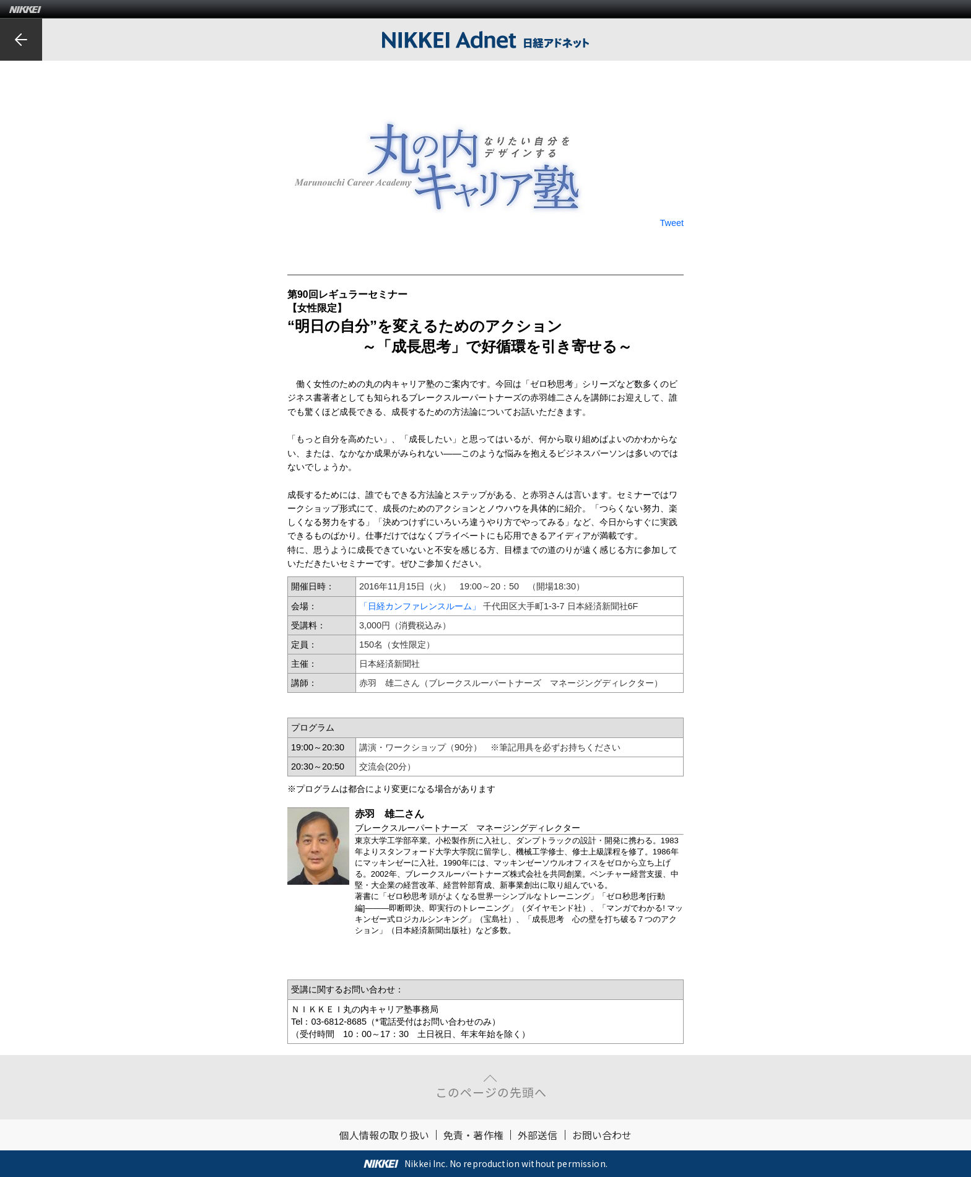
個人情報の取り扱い (384, 1134)
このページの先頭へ (490, 1092)
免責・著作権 (473, 1134)
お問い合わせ (602, 1134)
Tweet (672, 223)
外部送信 (538, 1134)
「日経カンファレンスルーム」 (420, 606)
